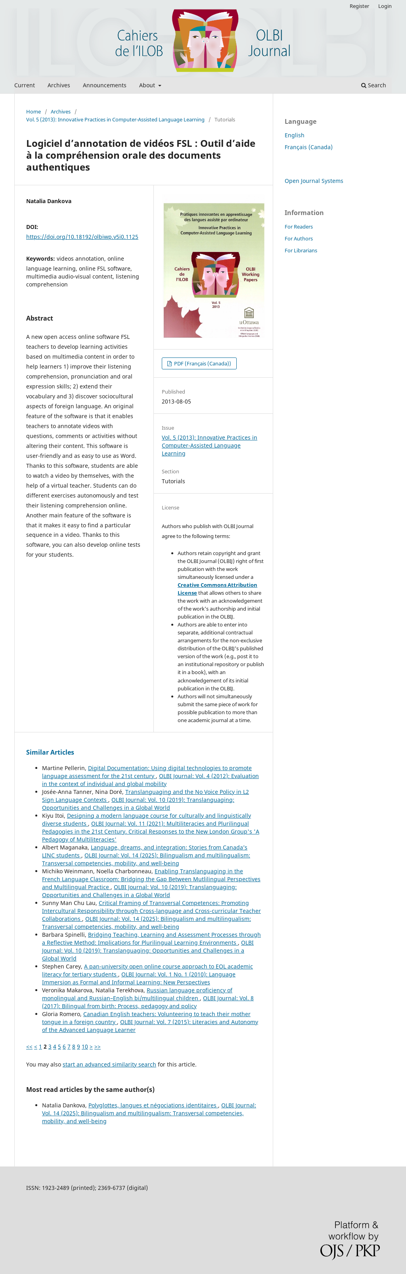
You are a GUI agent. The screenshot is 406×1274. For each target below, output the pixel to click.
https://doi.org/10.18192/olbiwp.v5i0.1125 (82, 236)
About (148, 85)
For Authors (299, 238)
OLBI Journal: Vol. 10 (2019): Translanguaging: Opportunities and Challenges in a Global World (138, 803)
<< (29, 1046)
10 (85, 1046)
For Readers (299, 226)
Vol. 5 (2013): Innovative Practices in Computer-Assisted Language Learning (115, 119)
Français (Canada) (309, 147)
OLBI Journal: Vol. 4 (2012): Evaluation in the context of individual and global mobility (150, 780)
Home (33, 111)
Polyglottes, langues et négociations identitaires (153, 1105)
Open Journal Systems (314, 180)
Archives (59, 85)
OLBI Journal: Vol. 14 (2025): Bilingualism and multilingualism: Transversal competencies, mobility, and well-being (146, 859)
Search (373, 85)
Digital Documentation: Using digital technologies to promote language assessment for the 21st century (147, 772)
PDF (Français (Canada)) (202, 363)
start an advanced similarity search (109, 1064)
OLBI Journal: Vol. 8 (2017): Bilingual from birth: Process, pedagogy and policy (148, 1002)
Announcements (104, 85)
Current (24, 85)
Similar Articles (50, 752)
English (294, 135)
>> (97, 1046)
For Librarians (301, 250)
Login (385, 6)
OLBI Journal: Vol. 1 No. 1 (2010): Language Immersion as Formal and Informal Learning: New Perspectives (139, 978)
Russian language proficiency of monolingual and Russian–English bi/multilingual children (137, 994)
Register (359, 6)
